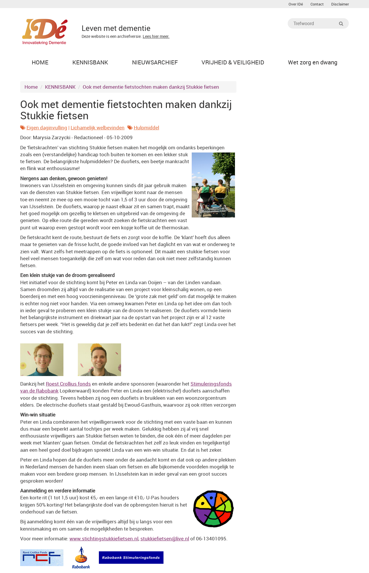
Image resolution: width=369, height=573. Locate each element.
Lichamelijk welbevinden (98, 127)
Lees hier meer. (156, 36)
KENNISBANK (60, 86)
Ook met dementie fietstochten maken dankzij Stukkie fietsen (151, 86)
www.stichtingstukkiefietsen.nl (103, 538)
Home (31, 86)
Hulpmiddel (146, 127)
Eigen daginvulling (47, 127)
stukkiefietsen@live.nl (164, 538)
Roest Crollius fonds (68, 383)
